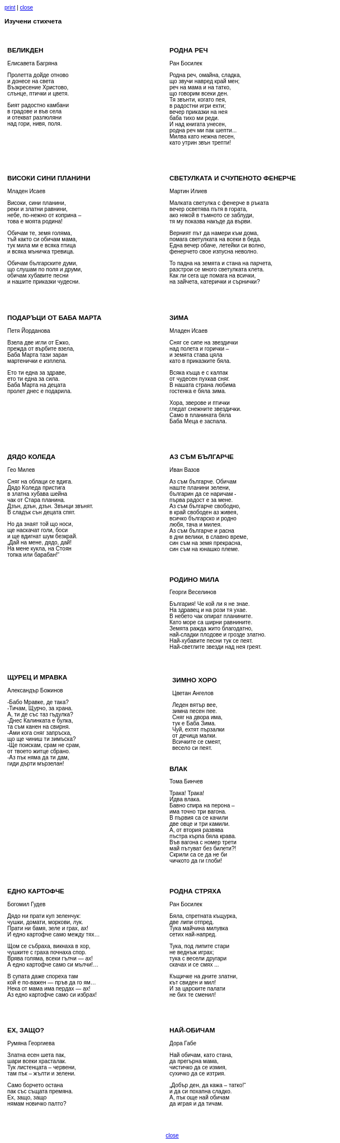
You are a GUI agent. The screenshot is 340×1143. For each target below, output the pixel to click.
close (26, 7)
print (9, 7)
